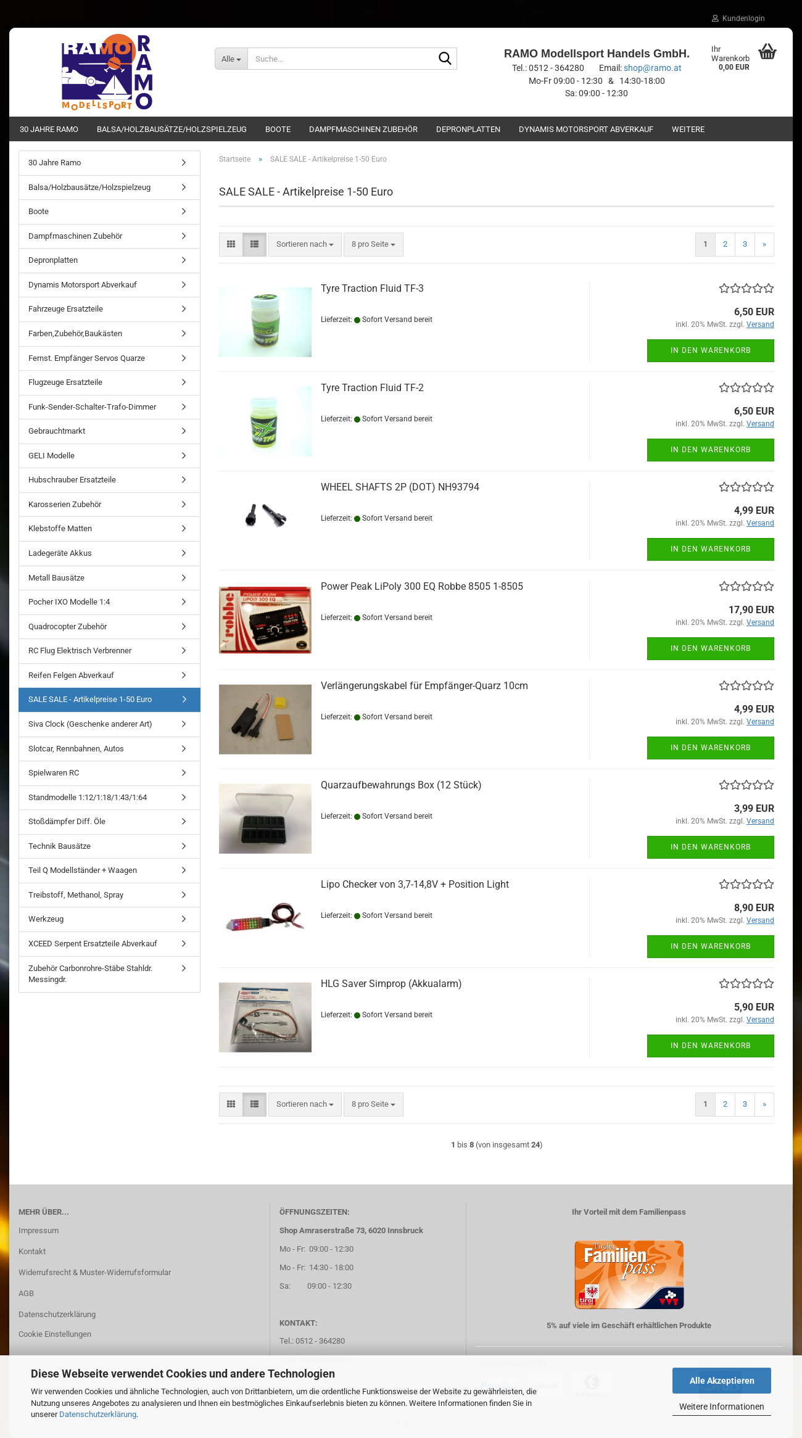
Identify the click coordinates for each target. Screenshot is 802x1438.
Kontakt (32, 1251)
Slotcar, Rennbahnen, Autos (76, 748)
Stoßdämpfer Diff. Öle (66, 821)
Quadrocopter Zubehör (67, 626)
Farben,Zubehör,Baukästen (75, 333)
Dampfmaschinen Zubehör (363, 129)
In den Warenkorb (711, 350)
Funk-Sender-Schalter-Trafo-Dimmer (92, 406)
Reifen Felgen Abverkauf (71, 675)
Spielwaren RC (53, 772)
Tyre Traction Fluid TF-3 (372, 288)
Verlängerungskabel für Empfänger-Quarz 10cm (424, 686)
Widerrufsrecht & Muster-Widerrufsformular (95, 1272)
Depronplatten (468, 129)
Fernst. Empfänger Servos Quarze (86, 358)
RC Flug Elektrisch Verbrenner (79, 650)
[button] (231, 245)
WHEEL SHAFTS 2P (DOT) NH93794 (400, 487)
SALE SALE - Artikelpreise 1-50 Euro (90, 699)
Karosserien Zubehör (64, 504)
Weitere (688, 129)
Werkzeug (46, 919)
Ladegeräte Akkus (60, 553)
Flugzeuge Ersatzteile (65, 382)
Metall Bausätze (56, 577)
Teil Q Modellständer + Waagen (82, 870)
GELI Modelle (51, 455)
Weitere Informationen (721, 1406)
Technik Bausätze (59, 846)
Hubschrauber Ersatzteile (72, 479)
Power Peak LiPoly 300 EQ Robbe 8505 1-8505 (422, 586)
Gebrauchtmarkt (56, 431)
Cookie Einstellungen (55, 1334)
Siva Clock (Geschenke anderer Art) (90, 724)
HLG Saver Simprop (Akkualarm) (391, 984)
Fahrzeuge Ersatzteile (65, 308)
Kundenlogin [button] (738, 18)
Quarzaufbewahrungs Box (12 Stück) (401, 785)
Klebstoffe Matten (60, 528)
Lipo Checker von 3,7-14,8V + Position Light (415, 884)
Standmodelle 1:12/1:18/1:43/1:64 (87, 797)
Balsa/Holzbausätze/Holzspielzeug (172, 129)
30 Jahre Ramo (49, 129)
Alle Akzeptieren (722, 1381)
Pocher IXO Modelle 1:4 (69, 601)
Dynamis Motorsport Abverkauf (586, 129)
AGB (26, 1293)
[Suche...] (231, 59)
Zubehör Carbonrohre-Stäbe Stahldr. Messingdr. (90, 974)
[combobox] (305, 245)
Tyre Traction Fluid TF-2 (372, 388)
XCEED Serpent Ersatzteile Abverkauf (92, 943)
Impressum (39, 1230)
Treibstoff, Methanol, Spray (75, 894)
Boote (278, 129)
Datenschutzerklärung (97, 1414)
